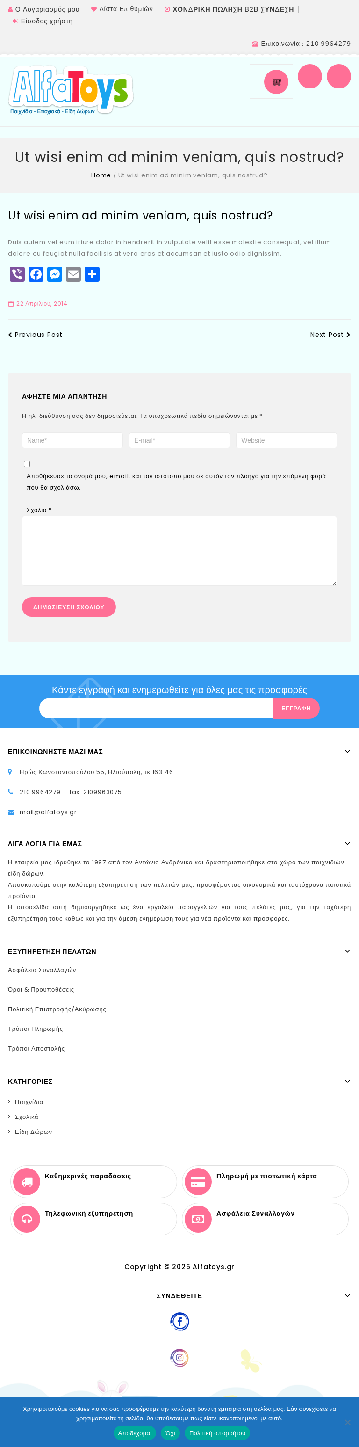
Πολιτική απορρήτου (217, 1433)
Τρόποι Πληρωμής (35, 1038)
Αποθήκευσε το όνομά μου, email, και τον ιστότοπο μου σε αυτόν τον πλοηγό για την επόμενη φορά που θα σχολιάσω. (176, 482)
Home (101, 175)
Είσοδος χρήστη (47, 21)
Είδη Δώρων (33, 1141)
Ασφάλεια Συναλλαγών (42, 979)
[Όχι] (347, 1422)
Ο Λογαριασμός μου (47, 9)
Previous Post (35, 334)
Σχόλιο (39, 509)
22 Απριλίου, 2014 (38, 303)
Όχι (170, 1433)
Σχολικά (26, 1126)
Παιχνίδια (29, 1111)
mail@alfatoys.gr (48, 821)
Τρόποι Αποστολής (36, 1057)
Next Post (330, 334)
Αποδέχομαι (135, 1433)
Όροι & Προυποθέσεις (41, 998)
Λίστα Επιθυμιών (126, 9)
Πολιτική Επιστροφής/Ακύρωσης (57, 1018)
